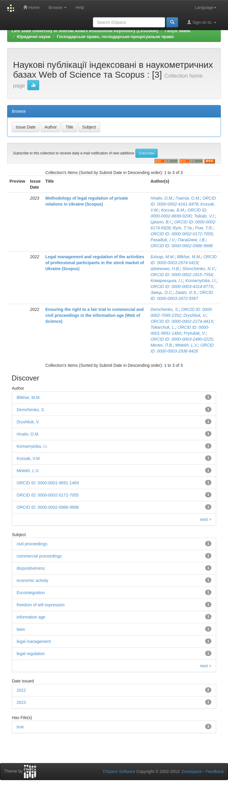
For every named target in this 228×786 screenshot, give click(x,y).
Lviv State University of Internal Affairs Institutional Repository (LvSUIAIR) (85, 30)
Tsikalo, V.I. (204, 216)
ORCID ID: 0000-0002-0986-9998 (182, 245)
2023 (21, 702)
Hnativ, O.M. (162, 198)
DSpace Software (119, 771)
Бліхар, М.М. (163, 256)
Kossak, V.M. (29, 458)
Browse (58, 7)
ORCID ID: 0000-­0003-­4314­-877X (182, 286)
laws (21, 629)
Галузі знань (178, 30)
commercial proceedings (39, 556)
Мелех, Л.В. (162, 345)
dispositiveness (31, 568)
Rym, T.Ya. (183, 228)
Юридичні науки (33, 36)
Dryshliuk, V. (195, 315)
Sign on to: (201, 22)
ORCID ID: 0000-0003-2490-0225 (182, 339)
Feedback (215, 771)
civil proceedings (32, 543)
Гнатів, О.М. (188, 198)
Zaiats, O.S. (186, 292)
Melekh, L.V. (186, 345)
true (20, 726)
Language (205, 7)
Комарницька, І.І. (167, 280)
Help (79, 7)
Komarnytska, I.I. (201, 280)
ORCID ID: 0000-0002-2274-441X (182, 321)
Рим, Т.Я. (204, 228)
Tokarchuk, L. (163, 327)
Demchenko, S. (165, 309)
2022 (21, 690)
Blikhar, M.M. (189, 256)
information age (31, 617)
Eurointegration (31, 592)
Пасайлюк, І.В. (192, 239)
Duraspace (192, 771)
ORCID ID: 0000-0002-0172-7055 (182, 233)
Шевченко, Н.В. (165, 268)
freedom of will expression (41, 604)
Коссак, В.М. (173, 210)
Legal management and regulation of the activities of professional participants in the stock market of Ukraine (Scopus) (94, 262)
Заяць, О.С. (162, 292)
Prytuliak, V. (195, 333)
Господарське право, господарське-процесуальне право (115, 36)
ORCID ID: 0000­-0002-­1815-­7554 (182, 274)
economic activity (32, 580)
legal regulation (31, 653)
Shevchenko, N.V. (198, 268)
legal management (34, 641)
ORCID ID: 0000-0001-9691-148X (48, 482)
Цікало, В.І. (161, 222)
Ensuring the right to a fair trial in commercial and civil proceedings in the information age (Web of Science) (94, 315)
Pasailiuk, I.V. (163, 239)
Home (31, 7)
